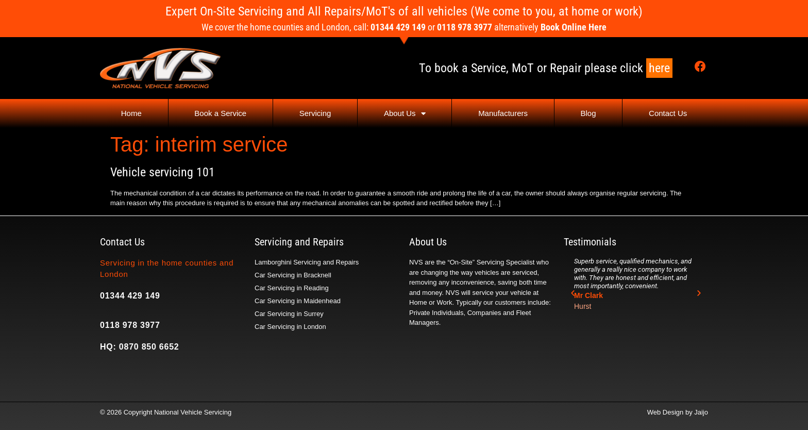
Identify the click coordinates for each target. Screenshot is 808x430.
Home (131, 113)
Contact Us (668, 113)
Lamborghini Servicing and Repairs (307, 262)
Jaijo (701, 412)
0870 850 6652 (149, 346)
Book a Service (220, 113)
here (659, 68)
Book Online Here (574, 27)
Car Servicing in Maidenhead (298, 301)
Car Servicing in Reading (292, 288)
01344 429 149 (130, 295)
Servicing (315, 113)
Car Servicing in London (290, 326)
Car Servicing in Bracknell (293, 275)
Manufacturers (503, 113)
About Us (405, 114)
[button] (573, 293)
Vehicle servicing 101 (162, 172)
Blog (588, 113)
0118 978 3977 (130, 325)
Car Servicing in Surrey (289, 314)
